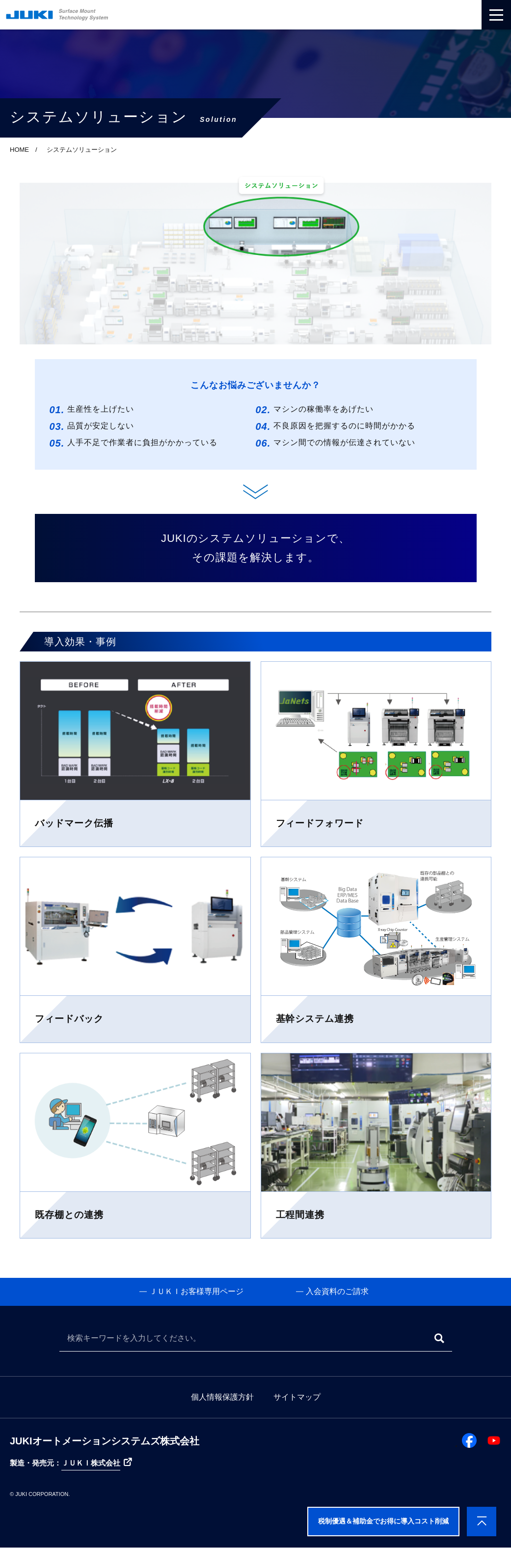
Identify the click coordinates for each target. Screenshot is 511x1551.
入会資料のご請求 (337, 1293)
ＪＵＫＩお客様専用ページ (190, 1293)
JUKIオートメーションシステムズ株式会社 (104, 1444)
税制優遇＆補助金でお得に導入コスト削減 (383, 1521)
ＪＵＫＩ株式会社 (90, 1466)
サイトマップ (297, 1400)
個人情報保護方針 (222, 1400)
